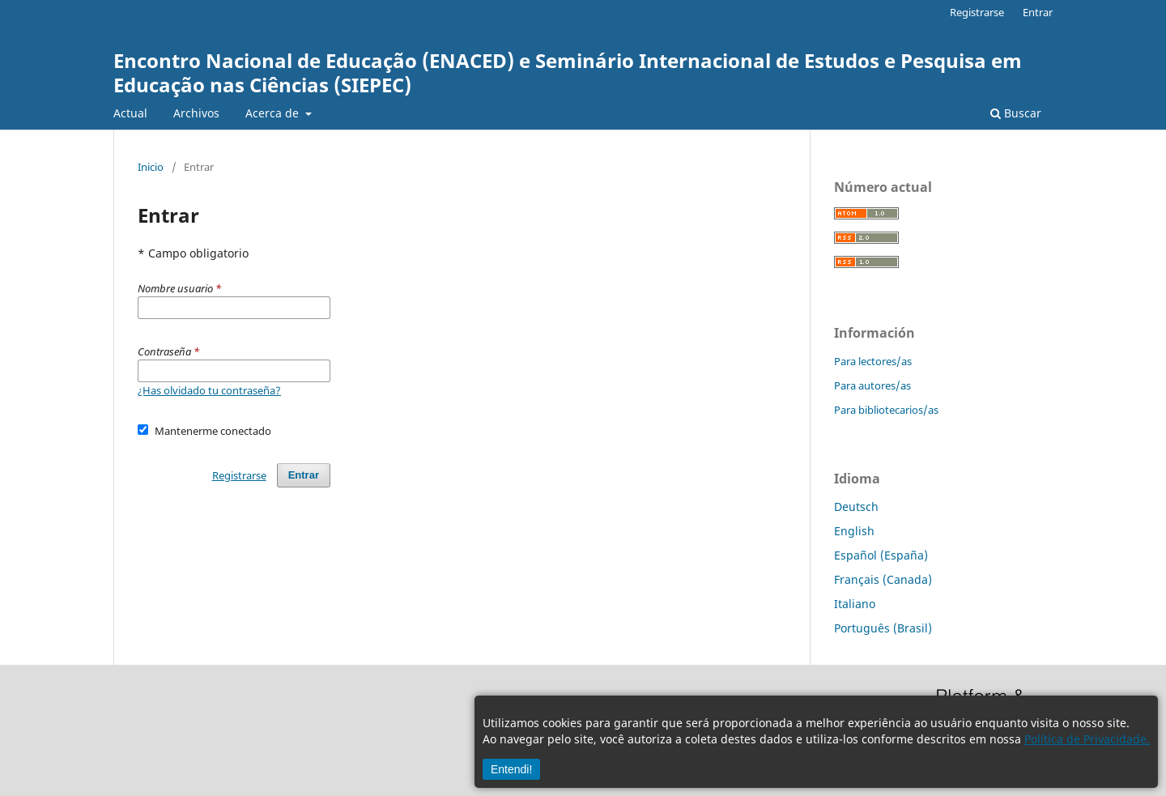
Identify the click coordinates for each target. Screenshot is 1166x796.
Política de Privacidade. (1087, 739)
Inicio (151, 167)
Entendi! (511, 769)
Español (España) (881, 555)
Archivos (196, 113)
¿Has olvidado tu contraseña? (209, 390)
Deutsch (856, 506)
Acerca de (273, 113)
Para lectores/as (873, 361)
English (854, 530)
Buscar (1015, 113)
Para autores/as (872, 385)
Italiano (854, 603)
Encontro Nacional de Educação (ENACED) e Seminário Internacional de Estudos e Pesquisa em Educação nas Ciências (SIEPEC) (567, 72)
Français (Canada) (883, 579)
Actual (130, 113)
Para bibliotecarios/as (886, 409)
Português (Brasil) (883, 628)
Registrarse (977, 12)
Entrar (1038, 12)
